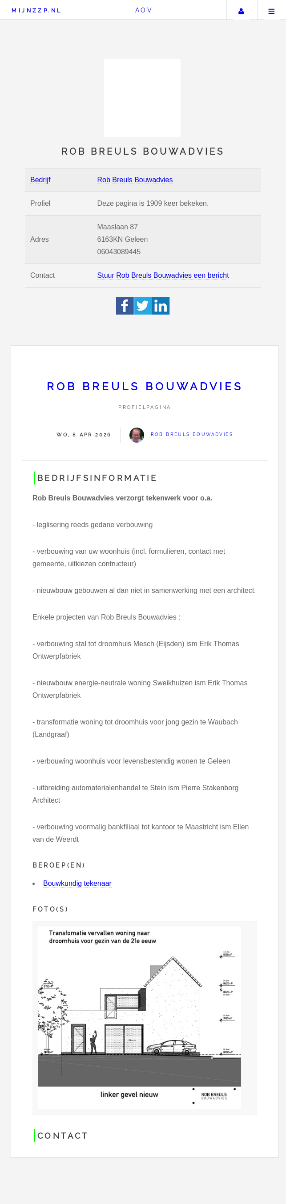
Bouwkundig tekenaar (77, 883)
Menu (272, 10)
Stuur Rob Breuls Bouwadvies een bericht (163, 275)
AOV (144, 10)
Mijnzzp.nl (37, 10)
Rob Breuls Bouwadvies (135, 180)
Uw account (241, 10)
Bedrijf (40, 180)
